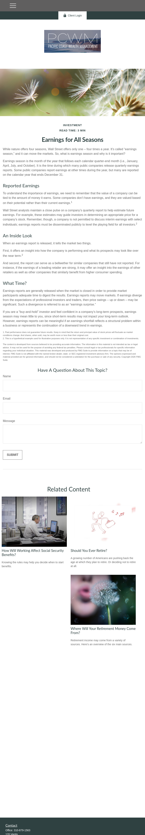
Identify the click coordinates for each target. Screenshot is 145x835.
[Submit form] (12, 455)
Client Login (72, 15)
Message (9, 421)
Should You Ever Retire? (89, 550)
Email (6, 398)
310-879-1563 (22, 830)
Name (7, 376)
